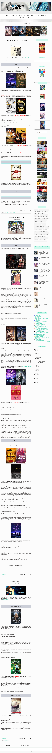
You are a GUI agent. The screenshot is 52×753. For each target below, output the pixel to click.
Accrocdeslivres (6, 237)
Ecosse (40, 210)
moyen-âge (37, 226)
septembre (38, 357)
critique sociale (41, 216)
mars (37, 369)
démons (47, 218)
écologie (40, 241)
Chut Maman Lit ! (38, 339)
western (44, 239)
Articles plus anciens (25, 745)
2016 (36, 377)
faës (45, 221)
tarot (45, 236)
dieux (36, 218)
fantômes (36, 221)
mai (36, 366)
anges (39, 213)
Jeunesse (46, 210)
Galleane (21, 58)
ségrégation (40, 236)
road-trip (45, 231)
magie (40, 224)
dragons (39, 218)
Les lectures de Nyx (38, 325)
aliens (36, 213)
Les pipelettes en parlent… (39, 331)
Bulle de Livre (37, 315)
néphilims (36, 229)
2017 (36, 375)
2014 (36, 379)
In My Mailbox (6, 576)
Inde (43, 210)
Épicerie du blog (33, 751)
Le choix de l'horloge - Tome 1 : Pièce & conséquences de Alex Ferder (44, 258)
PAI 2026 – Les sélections (39, 316)
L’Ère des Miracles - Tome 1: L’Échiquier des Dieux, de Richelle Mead (44, 282)
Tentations (6, 740)
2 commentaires (3, 738)
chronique (2, 146)
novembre (38, 354)
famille (44, 219)
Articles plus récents (6, 745)
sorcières (40, 234)
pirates (40, 229)
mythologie (42, 226)
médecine (47, 226)
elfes (41, 219)
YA (42, 211)
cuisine (46, 216)
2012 (36, 382)
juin (36, 365)
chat (36, 216)
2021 (36, 350)
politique (45, 229)
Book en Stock (37, 317)
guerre (36, 223)
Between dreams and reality (26, 366)
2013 (36, 381)
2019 (36, 373)
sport (36, 236)
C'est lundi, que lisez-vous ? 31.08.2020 (16, 40)
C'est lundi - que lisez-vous (9, 212)
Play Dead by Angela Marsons (39, 335)
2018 (36, 374)
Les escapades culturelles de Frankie (41, 328)
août (37, 358)
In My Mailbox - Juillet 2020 (16, 217)
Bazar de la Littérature (39, 336)
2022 (36, 349)
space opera (45, 234)
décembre (38, 353)
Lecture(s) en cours (42, 82)
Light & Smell (37, 320)
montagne (44, 224)
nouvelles (47, 228)
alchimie (45, 211)
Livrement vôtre (21, 751)
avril (37, 367)
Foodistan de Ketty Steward (39, 340)
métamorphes (41, 228)
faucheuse (41, 221)
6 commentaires (3, 210)
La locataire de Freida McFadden (40, 324)
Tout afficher (48, 341)
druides (43, 218)
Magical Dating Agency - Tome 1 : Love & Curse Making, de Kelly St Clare (44, 264)
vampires (36, 239)
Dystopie (36, 210)
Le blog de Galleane (38, 323)
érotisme (45, 241)
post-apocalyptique (38, 231)
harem (44, 223)
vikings (40, 239)
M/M (35, 211)
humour (36, 224)
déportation (37, 219)
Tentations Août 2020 (16, 582)
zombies (36, 241)
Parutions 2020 (5, 599)
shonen (36, 234)
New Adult (39, 211)
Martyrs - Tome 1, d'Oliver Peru (44, 287)
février (37, 370)
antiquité (43, 213)
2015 (36, 378)
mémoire (36, 228)
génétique (40, 223)
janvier (37, 371)
